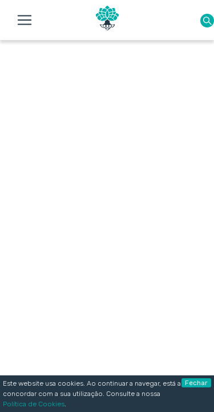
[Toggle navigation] (24, 20)
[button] (207, 20)
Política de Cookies (33, 404)
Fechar (196, 383)
